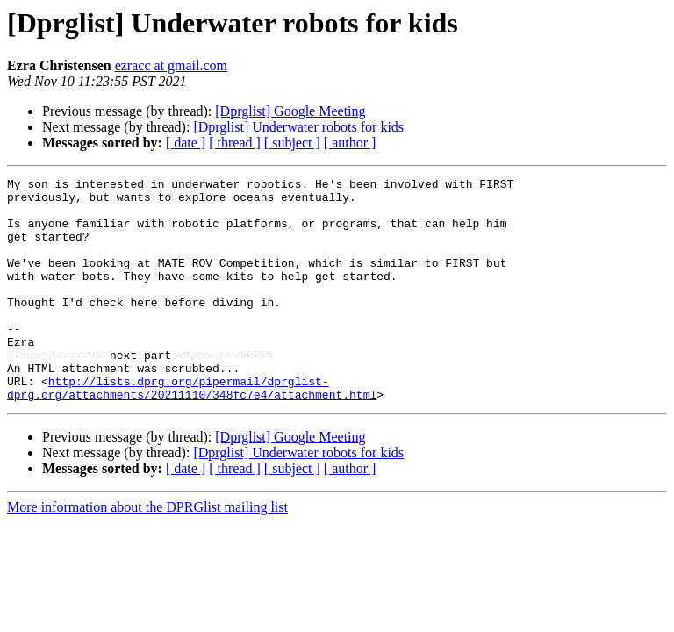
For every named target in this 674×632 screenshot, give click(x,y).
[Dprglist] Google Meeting (290, 111)
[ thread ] (235, 142)
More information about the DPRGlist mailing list (147, 551)
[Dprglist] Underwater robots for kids (298, 126)
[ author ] (350, 142)
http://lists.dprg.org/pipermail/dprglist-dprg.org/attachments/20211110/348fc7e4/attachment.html (191, 431)
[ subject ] (292, 142)
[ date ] (185, 142)
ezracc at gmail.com (171, 65)
